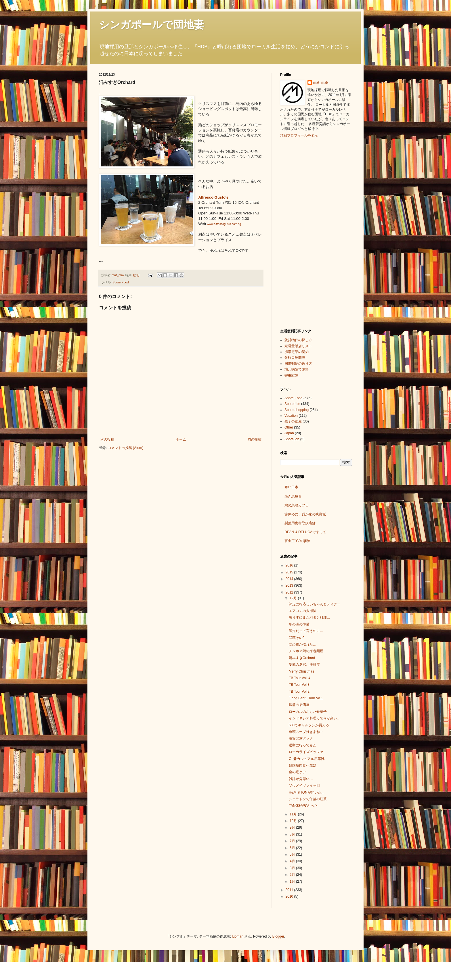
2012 (290, 592)
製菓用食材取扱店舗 (300, 523)
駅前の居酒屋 (299, 705)
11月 (294, 814)
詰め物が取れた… (302, 644)
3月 (293, 868)
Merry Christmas (301, 671)
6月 (293, 848)
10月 (294, 821)
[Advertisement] (303, 232)
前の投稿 (254, 439)
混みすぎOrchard (302, 658)
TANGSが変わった (303, 806)
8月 (293, 834)
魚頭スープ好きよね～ (306, 732)
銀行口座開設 (294, 358)
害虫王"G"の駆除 (297, 541)
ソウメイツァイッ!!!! (304, 786)
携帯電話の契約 (296, 352)
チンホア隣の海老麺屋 (306, 651)
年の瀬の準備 (299, 624)
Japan (289, 433)
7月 (293, 841)
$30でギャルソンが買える (309, 725)
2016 (290, 565)
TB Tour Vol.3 (299, 685)
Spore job (291, 439)
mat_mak (320, 82)
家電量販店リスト (298, 346)
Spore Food (120, 282)
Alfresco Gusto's (213, 197)
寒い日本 (291, 487)
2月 (293, 875)
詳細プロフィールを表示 (299, 135)
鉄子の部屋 (293, 421)
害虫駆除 (291, 375)
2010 (290, 896)
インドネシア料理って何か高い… (315, 718)
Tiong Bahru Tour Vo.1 (306, 698)
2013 (290, 585)
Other (288, 427)
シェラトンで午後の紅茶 (308, 799)
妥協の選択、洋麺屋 (304, 665)
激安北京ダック (301, 738)
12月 (294, 598)
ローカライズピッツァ (306, 752)
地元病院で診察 (296, 369)
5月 (293, 854)
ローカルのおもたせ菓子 (308, 712)
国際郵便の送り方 (298, 364)
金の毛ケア (297, 772)
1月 (293, 882)
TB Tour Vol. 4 (299, 678)
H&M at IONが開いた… (307, 792)
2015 (290, 572)
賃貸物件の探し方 (298, 340)
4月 (293, 861)
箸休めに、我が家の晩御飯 (305, 514)
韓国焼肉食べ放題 (302, 765)
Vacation (291, 416)
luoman (237, 936)
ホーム (181, 439)
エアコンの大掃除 (302, 611)
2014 (290, 579)
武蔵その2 (297, 638)
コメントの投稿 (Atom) (125, 448)
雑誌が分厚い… (301, 779)
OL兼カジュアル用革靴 (306, 759)
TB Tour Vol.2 (299, 692)
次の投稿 (107, 439)
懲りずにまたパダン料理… (309, 617)
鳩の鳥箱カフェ (296, 505)
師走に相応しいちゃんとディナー (315, 604)
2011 (290, 890)
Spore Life (292, 404)
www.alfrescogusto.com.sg (224, 224)
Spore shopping (296, 410)
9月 (293, 827)
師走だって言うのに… (306, 631)
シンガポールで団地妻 (151, 24)
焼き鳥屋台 (293, 496)
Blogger (278, 936)
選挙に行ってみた (302, 745)
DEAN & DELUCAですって (305, 532)
